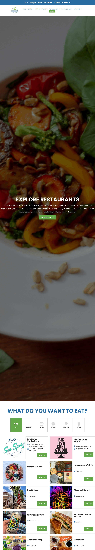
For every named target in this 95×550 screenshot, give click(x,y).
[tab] (16, 425)
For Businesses (67, 9)
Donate (52, 11)
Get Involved (54, 9)
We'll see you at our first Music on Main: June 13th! (47, 2)
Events (31, 9)
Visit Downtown (41, 9)
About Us (78, 9)
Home (24, 9)
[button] (42, 477)
